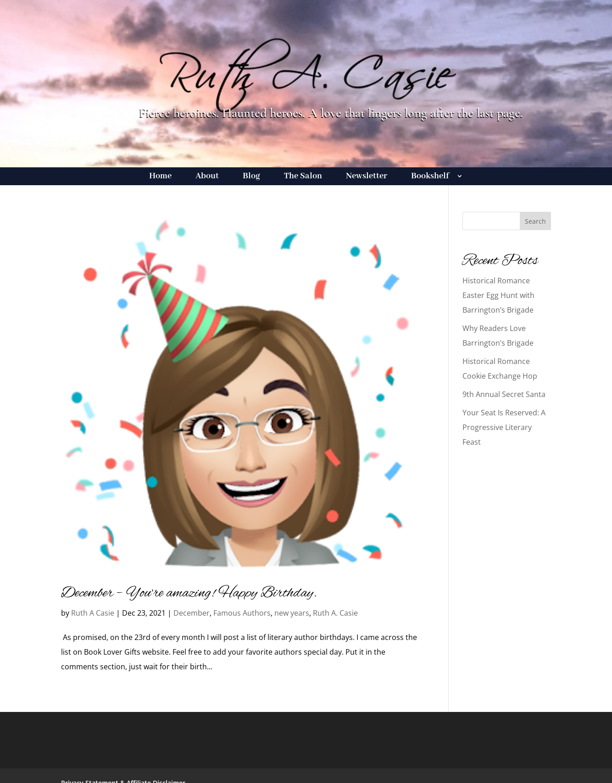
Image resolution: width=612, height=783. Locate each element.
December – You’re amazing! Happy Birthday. (189, 593)
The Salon (303, 177)
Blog (251, 177)
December (191, 613)
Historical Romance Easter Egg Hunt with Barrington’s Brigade (498, 295)
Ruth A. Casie (335, 613)
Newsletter (366, 177)
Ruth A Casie (92, 613)
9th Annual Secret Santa (503, 394)
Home (160, 177)
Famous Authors (242, 613)
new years (291, 613)
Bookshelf (430, 177)
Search (535, 221)
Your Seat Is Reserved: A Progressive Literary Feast (503, 427)
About (207, 177)
